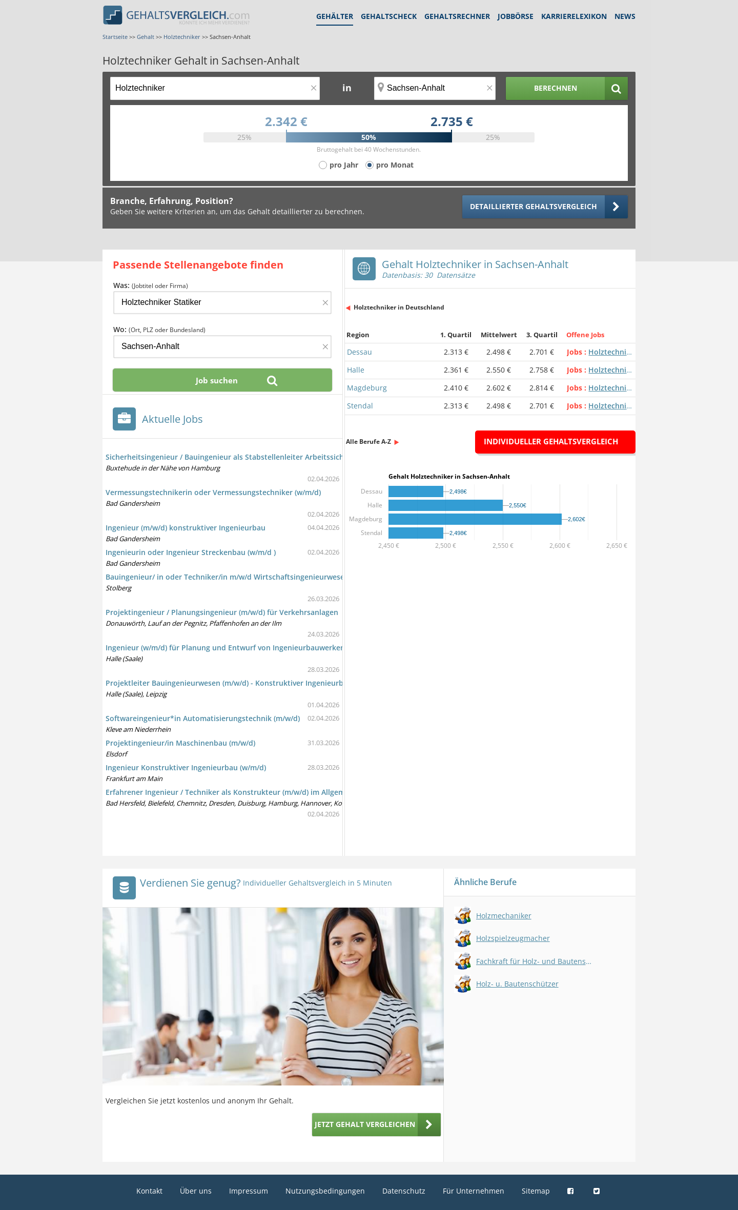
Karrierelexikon (574, 16)
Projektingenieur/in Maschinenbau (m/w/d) (180, 743)
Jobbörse (516, 16)
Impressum (248, 1191)
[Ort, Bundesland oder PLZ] (435, 88)
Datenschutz (403, 1191)
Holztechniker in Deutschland (399, 307)
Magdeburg (367, 388)
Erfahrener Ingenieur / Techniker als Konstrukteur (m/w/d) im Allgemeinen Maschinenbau (262, 792)
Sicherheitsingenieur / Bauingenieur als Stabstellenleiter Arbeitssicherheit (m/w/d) (249, 457)
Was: (150, 285)
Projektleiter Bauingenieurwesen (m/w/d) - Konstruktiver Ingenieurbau (229, 683)
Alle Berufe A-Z (368, 441)
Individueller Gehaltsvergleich (551, 441)
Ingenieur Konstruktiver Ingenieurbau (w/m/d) (186, 767)
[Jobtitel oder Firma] (222, 302)
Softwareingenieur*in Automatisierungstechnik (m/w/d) (203, 718)
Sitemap (536, 1191)
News (625, 16)
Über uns (196, 1191)
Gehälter (334, 16)
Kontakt (149, 1191)
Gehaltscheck (389, 16)
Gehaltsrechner (457, 16)
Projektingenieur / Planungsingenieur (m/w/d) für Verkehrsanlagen (222, 612)
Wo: (159, 329)
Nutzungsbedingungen (325, 1191)
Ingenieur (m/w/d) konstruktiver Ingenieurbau (185, 527)
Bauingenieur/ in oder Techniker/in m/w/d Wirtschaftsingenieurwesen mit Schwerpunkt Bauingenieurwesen (294, 577)
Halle (355, 370)
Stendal (360, 406)
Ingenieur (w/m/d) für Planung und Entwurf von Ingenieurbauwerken (225, 647)
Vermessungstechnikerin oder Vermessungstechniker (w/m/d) (213, 492)
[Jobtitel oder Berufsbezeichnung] (215, 88)
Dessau (359, 352)
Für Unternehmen (473, 1191)
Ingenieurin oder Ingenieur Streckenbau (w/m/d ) (191, 552)
